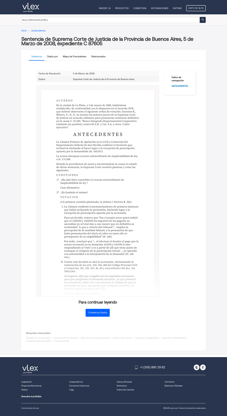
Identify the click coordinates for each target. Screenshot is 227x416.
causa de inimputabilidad (173, 338)
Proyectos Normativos (31, 386)
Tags (71, 390)
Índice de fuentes (125, 390)
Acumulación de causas (65, 338)
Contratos (169, 382)
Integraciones (159, 8)
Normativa (122, 386)
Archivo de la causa (122, 338)
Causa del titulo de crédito (38, 341)
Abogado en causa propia (38, 338)
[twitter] (196, 367)
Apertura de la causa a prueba (95, 338)
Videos (24, 390)
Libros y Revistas (124, 382)
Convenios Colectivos (79, 386)
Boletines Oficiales (173, 386)
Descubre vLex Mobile (31, 396)
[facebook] (203, 367)
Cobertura (139, 8)
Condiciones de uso (30, 408)
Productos (122, 8)
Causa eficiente (61, 341)
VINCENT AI (105, 8)
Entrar (177, 8)
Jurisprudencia (76, 382)
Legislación (26, 382)
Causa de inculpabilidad (146, 338)
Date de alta (196, 8)
